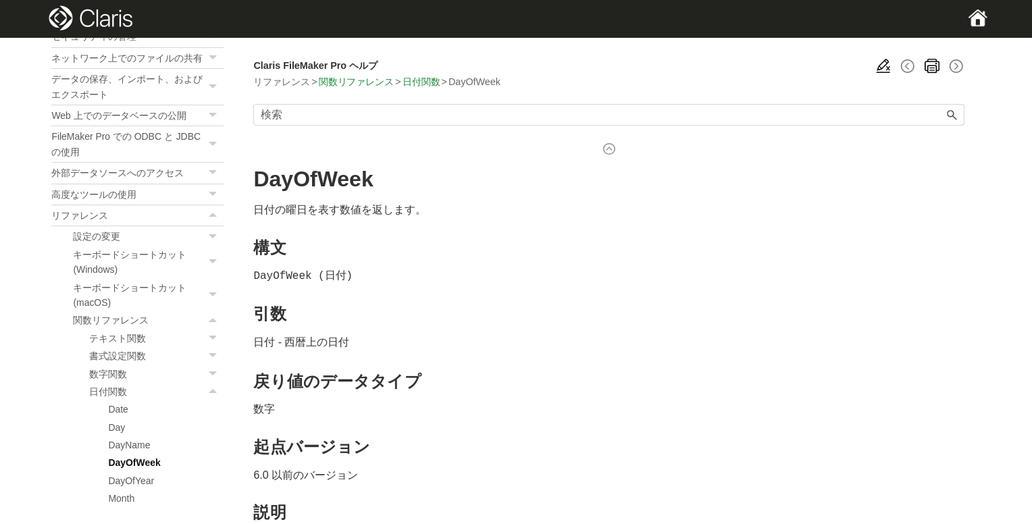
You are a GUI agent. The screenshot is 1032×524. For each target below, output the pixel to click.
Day (116, 427)
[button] (214, 58)
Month (121, 498)
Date (118, 409)
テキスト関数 (156, 338)
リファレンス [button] (137, 215)
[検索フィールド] (608, 115)
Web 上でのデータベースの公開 (137, 115)
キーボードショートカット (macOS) (148, 295)
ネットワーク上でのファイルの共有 (137, 58)
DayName (129, 445)
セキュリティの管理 (137, 36)
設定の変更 (148, 236)
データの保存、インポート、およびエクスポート (137, 87)
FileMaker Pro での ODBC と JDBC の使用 (137, 144)
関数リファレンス (148, 320)
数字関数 (156, 374)
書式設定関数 (156, 355)
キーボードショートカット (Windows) (148, 262)
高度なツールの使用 (137, 194)
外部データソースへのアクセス (137, 173)
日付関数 (156, 391)
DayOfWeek (134, 462)
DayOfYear (131, 480)
